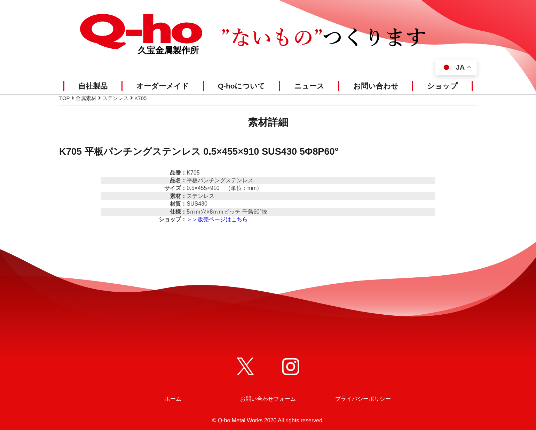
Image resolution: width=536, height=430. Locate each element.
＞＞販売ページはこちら (217, 219)
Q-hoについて (242, 86)
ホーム (173, 399)
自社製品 (93, 86)
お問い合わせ (376, 86)
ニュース (309, 86)
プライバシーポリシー (363, 399)
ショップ (442, 86)
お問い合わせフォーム (268, 399)
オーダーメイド (162, 86)
